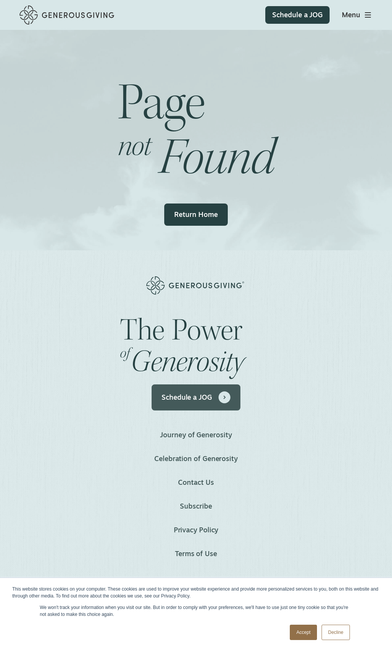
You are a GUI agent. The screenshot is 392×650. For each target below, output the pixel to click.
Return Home (195, 214)
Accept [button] (303, 632)
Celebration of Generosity (196, 458)
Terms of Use (196, 553)
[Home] (67, 15)
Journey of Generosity (196, 435)
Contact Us (196, 482)
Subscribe (196, 506)
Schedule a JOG (196, 397)
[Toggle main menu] (357, 15)
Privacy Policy (196, 530)
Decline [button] (335, 632)
